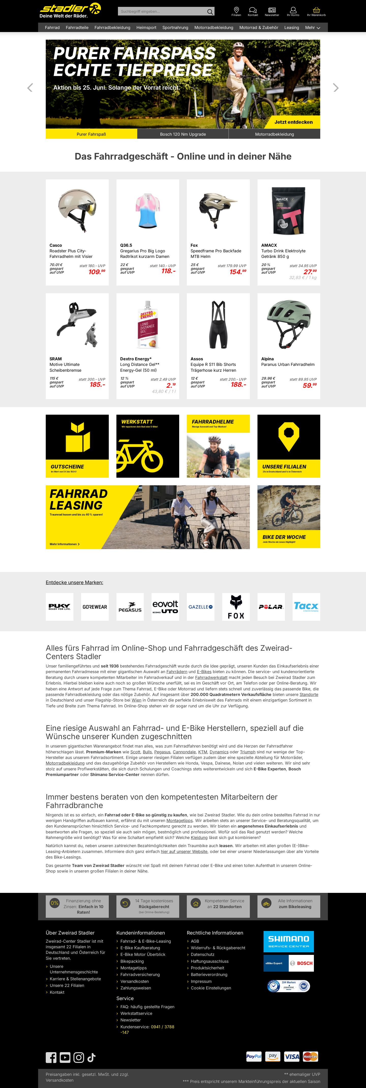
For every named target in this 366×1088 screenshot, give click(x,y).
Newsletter (130, 1019)
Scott (135, 751)
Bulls (147, 751)
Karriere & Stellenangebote (75, 978)
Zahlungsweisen (135, 987)
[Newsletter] (272, 12)
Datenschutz (203, 954)
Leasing (291, 27)
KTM (202, 751)
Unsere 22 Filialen (67, 985)
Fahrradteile (77, 27)
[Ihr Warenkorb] (316, 11)
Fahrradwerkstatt (211, 677)
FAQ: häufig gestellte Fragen (147, 1006)
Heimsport (146, 27)
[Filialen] (236, 12)
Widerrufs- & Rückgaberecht (218, 947)
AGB (195, 941)
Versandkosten (134, 981)
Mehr (310, 27)
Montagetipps (133, 967)
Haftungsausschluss (209, 961)
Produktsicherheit (207, 967)
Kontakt (57, 992)
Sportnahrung (175, 27)
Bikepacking (132, 961)
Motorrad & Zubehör (258, 27)
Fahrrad (52, 27)
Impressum (201, 981)
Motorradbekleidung (213, 27)
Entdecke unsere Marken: (74, 582)
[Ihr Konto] (293, 12)
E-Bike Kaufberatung (140, 947)
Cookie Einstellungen (211, 987)
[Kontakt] (253, 12)
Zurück (30, 87)
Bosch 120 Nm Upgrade (183, 134)
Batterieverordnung (209, 974)
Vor (335, 87)
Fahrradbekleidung (112, 27)
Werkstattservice (136, 1013)
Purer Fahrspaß (91, 134)
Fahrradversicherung (140, 974)
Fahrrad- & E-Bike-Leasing (145, 941)
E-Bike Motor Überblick (142, 954)
